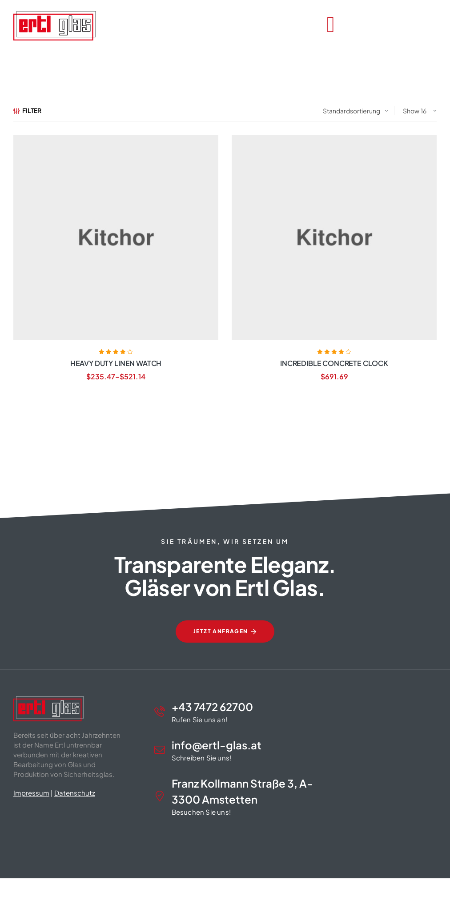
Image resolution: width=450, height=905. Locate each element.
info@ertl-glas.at (216, 745)
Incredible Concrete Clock (334, 363)
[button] (19, 885)
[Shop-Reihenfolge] (355, 111)
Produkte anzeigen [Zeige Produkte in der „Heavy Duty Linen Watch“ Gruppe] (115, 408)
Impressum (31, 792)
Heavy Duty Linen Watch (115, 363)
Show (411, 111)
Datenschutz (74, 792)
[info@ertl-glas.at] (159, 749)
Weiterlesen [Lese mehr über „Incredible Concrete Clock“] (334, 408)
